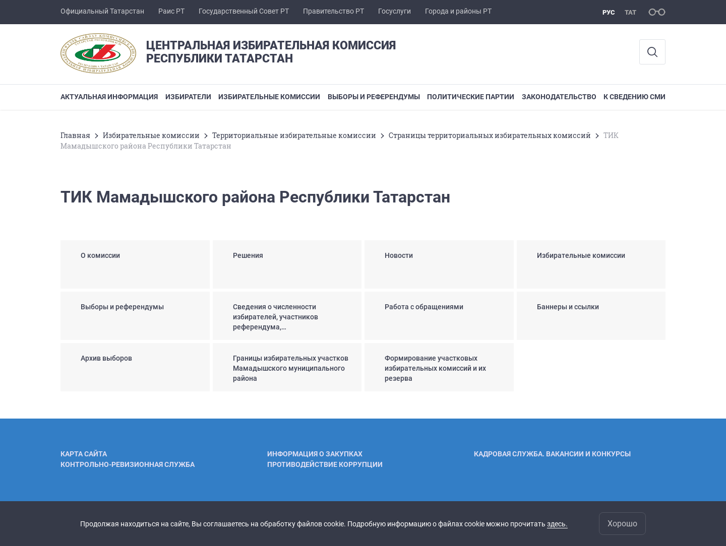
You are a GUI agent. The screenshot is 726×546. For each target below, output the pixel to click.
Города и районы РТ (458, 11)
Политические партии (470, 97)
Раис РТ (171, 11)
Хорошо (622, 523)
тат (630, 12)
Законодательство (559, 97)
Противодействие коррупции (325, 464)
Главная (75, 135)
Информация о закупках (314, 454)
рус (608, 12)
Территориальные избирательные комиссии (294, 135)
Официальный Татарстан (102, 11)
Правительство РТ (333, 11)
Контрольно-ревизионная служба (127, 464)
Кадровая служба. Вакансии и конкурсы (552, 454)
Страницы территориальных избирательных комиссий (490, 135)
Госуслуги (394, 11)
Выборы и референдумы (374, 97)
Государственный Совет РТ (244, 11)
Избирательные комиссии (269, 97)
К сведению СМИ (634, 97)
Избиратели (188, 97)
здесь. (557, 524)
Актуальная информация (109, 97)
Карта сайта (83, 454)
